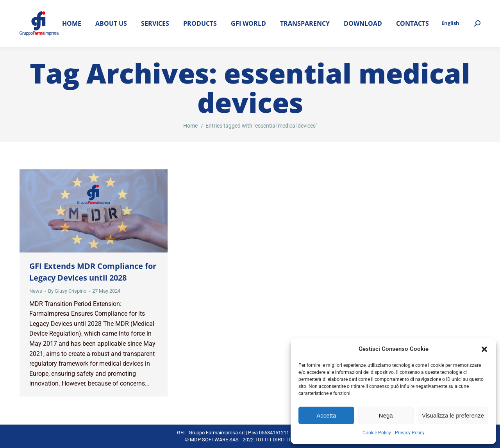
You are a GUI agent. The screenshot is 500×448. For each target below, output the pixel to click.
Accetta (326, 415)
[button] (484, 349)
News (35, 291)
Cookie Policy (376, 433)
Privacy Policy (410, 433)
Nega (386, 415)
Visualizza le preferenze (453, 415)
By (67, 291)
